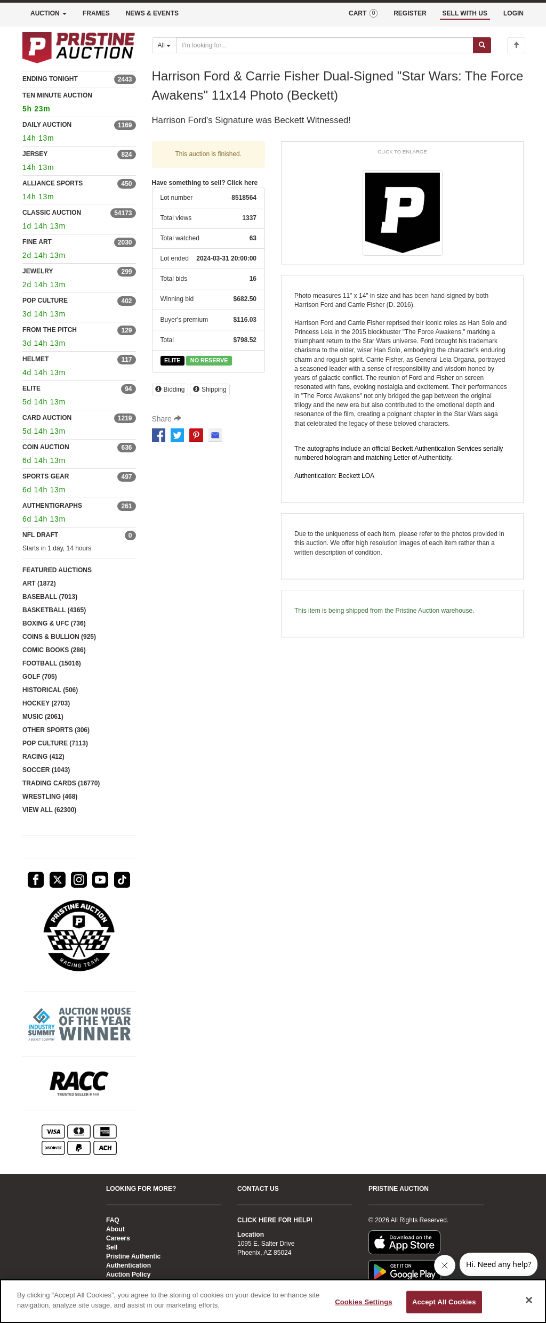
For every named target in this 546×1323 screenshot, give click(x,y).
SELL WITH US (465, 13)
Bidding (170, 389)
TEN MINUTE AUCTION (79, 104)
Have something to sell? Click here (205, 182)
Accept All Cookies (444, 1302)
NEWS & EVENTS (152, 13)
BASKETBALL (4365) (54, 610)
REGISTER (410, 13)
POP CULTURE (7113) (55, 743)
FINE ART (37, 242)
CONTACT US (258, 1188)
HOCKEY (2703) (46, 703)
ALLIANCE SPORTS (52, 183)
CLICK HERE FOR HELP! (274, 1220)
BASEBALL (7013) (49, 596)
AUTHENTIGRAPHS (52, 505)
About (115, 1229)
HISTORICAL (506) (50, 690)
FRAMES (96, 13)
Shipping (210, 389)
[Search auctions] (324, 45)
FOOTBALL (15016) (51, 663)
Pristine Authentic (133, 1256)
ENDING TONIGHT (50, 79)
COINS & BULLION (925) (59, 636)
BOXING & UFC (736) (54, 623)
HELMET (35, 359)
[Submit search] (482, 45)
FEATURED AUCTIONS (57, 570)
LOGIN (513, 13)
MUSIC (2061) (42, 716)
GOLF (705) (39, 676)
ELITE (31, 388)
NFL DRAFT (40, 535)
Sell (111, 1247)
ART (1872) (39, 583)
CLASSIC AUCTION (51, 212)
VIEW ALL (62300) (49, 810)
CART (363, 13)
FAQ (112, 1220)
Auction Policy (128, 1274)
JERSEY (34, 154)
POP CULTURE (45, 300)
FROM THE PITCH (49, 330)
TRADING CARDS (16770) (61, 783)
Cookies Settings (363, 1302)
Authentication (128, 1265)
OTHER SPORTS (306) (56, 730)
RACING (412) (43, 756)
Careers (118, 1238)
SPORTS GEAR (45, 476)
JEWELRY (37, 271)
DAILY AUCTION (46, 124)
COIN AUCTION (45, 447)
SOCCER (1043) (46, 770)
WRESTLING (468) (49, 796)
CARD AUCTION (46, 417)
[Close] (529, 1300)
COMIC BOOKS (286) (54, 650)
